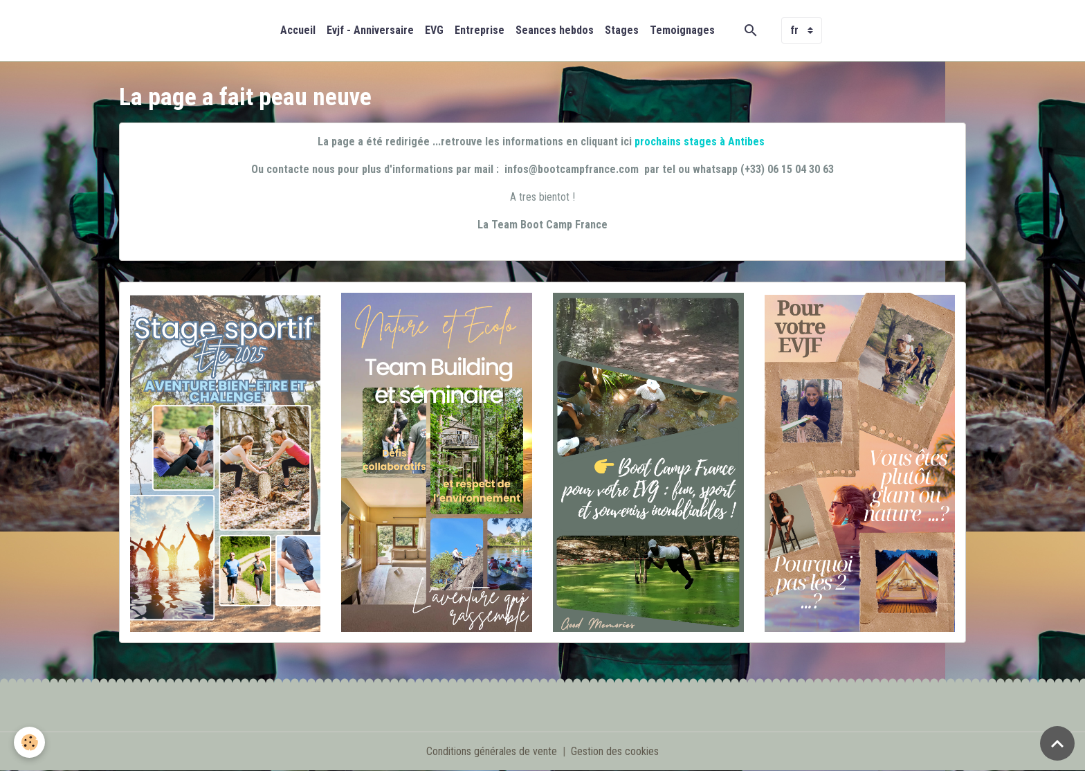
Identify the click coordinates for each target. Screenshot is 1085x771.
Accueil (298, 30)
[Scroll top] (1057, 743)
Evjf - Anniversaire (370, 30)
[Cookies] (29, 742)
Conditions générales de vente (491, 751)
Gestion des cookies (615, 751)
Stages (622, 30)
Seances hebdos (555, 30)
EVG (434, 30)
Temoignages (682, 30)
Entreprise (479, 30)
